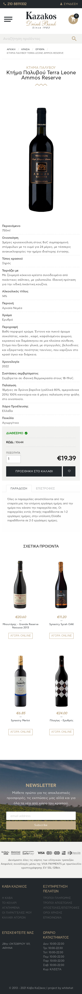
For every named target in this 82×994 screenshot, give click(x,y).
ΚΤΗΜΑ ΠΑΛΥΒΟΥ (41, 67)
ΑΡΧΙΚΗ (11, 49)
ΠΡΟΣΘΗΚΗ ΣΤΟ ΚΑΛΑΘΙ (34, 471)
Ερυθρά (40, 49)
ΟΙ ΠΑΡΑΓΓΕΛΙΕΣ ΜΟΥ (17, 913)
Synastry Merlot (20, 720)
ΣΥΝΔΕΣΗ (69, 3)
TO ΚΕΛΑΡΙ (9, 903)
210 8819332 (15, 3)
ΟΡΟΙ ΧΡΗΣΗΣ (52, 913)
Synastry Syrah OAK (61, 624)
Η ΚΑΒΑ (7, 898)
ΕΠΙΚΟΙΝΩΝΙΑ (52, 917)
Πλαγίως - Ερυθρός (61, 720)
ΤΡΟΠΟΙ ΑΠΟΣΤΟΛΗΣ (57, 903)
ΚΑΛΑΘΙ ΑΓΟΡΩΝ (13, 917)
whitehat (67, 988)
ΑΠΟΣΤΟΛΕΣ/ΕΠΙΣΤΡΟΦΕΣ (61, 908)
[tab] (19, 488)
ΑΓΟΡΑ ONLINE (20, 635)
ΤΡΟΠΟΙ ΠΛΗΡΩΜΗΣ (57, 898)
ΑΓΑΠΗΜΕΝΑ (11, 908)
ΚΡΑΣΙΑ (25, 49)
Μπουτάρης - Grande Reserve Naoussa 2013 (20, 626)
